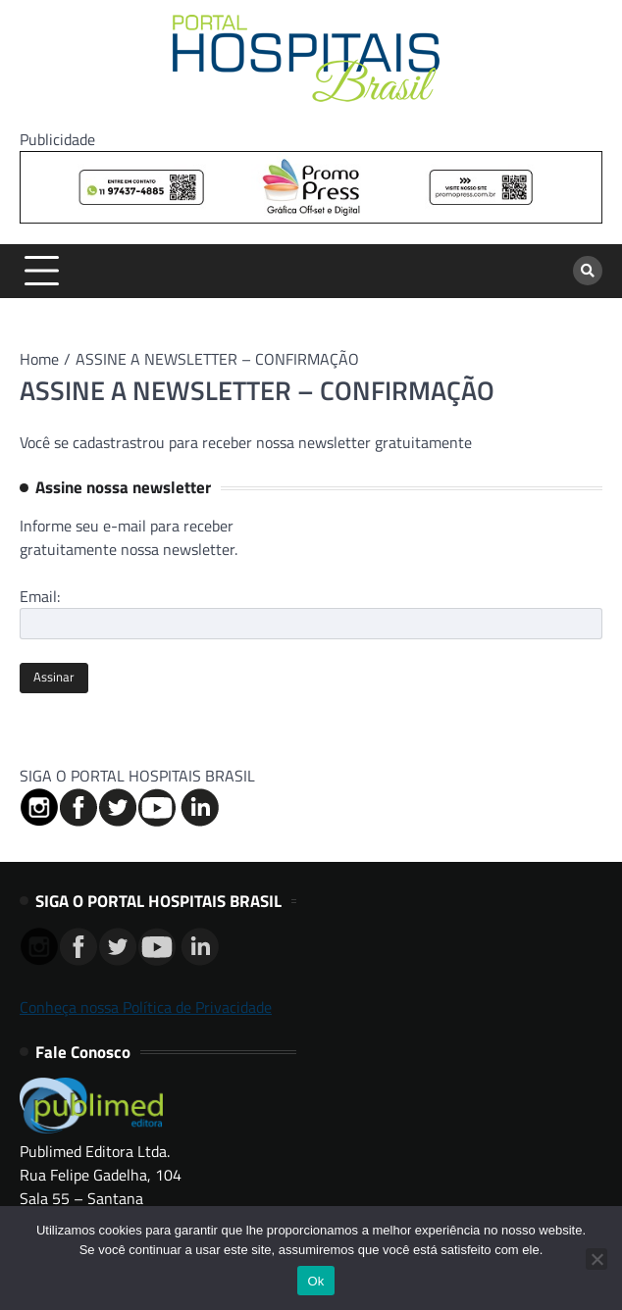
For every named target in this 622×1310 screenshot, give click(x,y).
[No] (596, 1259)
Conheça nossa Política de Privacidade (146, 1007)
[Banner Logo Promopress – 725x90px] (311, 217)
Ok (315, 1281)
